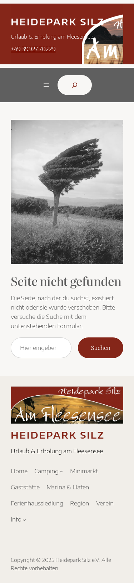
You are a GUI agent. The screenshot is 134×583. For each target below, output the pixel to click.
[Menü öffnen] (46, 85)
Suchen (100, 347)
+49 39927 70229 (33, 49)
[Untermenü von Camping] (61, 471)
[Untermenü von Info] (24, 520)
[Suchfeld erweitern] (75, 85)
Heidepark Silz (58, 22)
